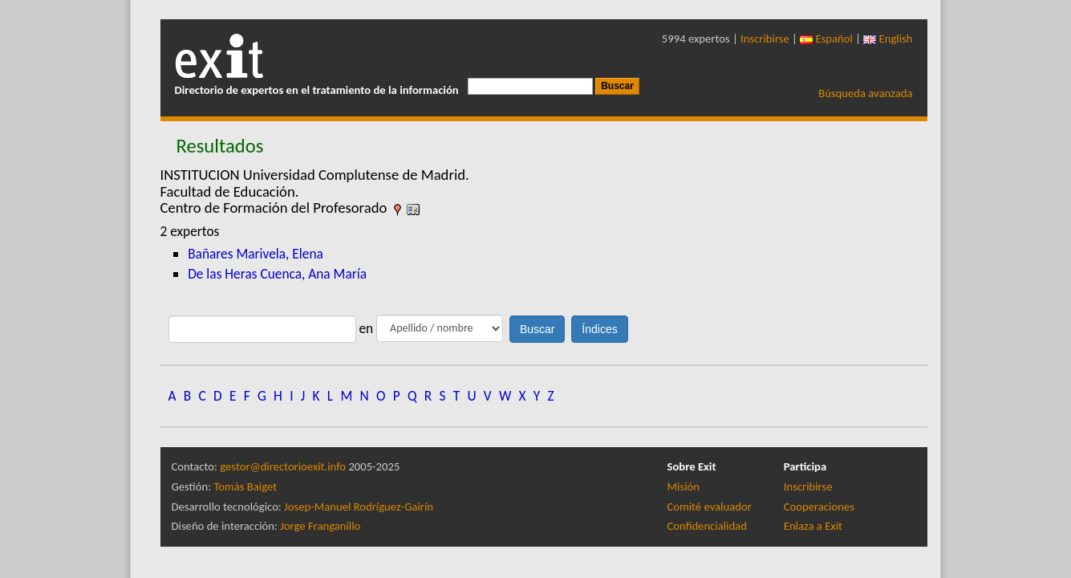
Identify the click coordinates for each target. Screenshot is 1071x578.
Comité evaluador (709, 506)
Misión (683, 486)
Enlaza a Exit (813, 526)
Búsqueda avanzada (865, 93)
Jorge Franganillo (320, 526)
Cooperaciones (819, 506)
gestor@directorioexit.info (283, 466)
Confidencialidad (707, 526)
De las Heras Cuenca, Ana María (277, 274)
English (887, 38)
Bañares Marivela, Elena (255, 254)
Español (826, 38)
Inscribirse (764, 38)
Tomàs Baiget (245, 486)
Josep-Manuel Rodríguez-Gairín (358, 506)
